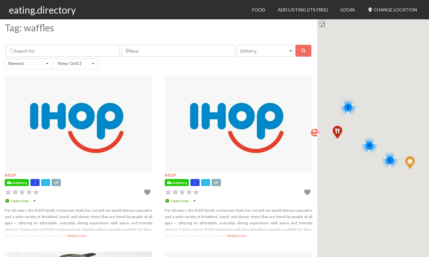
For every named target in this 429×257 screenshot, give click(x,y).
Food (258, 9)
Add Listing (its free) (303, 9)
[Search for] (62, 51)
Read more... (78, 235)
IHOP (10, 175)
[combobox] (28, 63)
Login (348, 9)
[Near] (178, 51)
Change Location (392, 9)
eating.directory (42, 10)
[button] (410, 162)
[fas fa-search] (303, 51)
